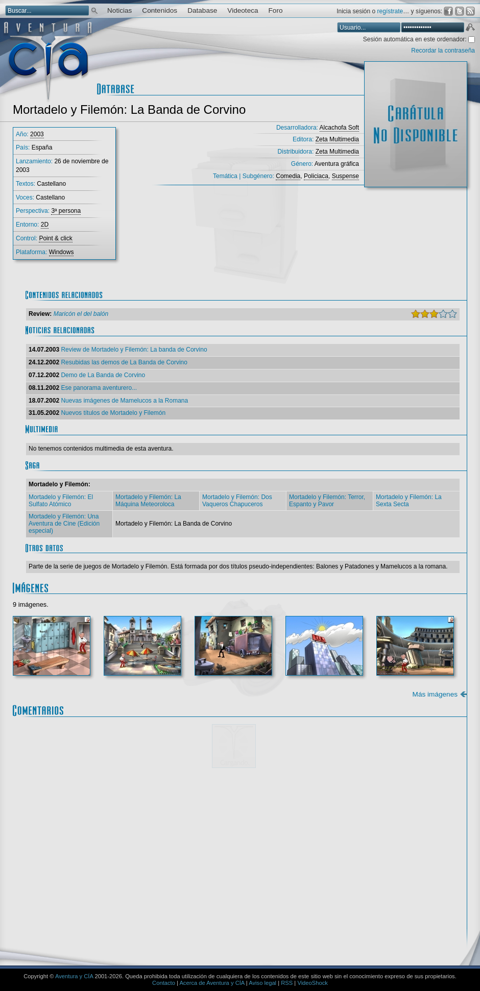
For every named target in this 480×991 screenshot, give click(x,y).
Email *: (51, 895)
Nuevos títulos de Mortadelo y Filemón (113, 412)
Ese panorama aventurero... (99, 387)
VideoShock (312, 983)
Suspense (345, 176)
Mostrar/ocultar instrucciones (166, 786)
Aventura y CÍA (74, 976)
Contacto (163, 983)
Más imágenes (435, 694)
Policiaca (316, 176)
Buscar (94, 10)
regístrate (390, 11)
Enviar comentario (429, 927)
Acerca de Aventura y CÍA (211, 983)
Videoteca (242, 10)
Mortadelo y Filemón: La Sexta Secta (409, 500)
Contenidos (159, 10)
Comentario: (58, 800)
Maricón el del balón (81, 313)
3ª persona (66, 210)
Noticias (119, 10)
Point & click (55, 238)
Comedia (288, 176)
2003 (37, 134)
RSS (287, 983)
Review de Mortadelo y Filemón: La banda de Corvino (134, 349)
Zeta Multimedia (337, 139)
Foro (276, 10)
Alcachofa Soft (339, 127)
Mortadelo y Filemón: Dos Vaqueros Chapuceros (237, 500)
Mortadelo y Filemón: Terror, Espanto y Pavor (327, 500)
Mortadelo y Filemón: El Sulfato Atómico (61, 500)
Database (202, 10)
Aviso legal (262, 983)
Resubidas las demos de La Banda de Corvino (124, 362)
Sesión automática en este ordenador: (415, 39)
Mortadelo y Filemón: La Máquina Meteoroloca (148, 500)
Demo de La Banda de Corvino (103, 375)
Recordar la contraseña (443, 50)
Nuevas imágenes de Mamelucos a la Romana (124, 400)
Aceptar (470, 28)
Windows (61, 252)
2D (45, 224)
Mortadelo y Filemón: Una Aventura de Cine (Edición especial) (64, 523)
